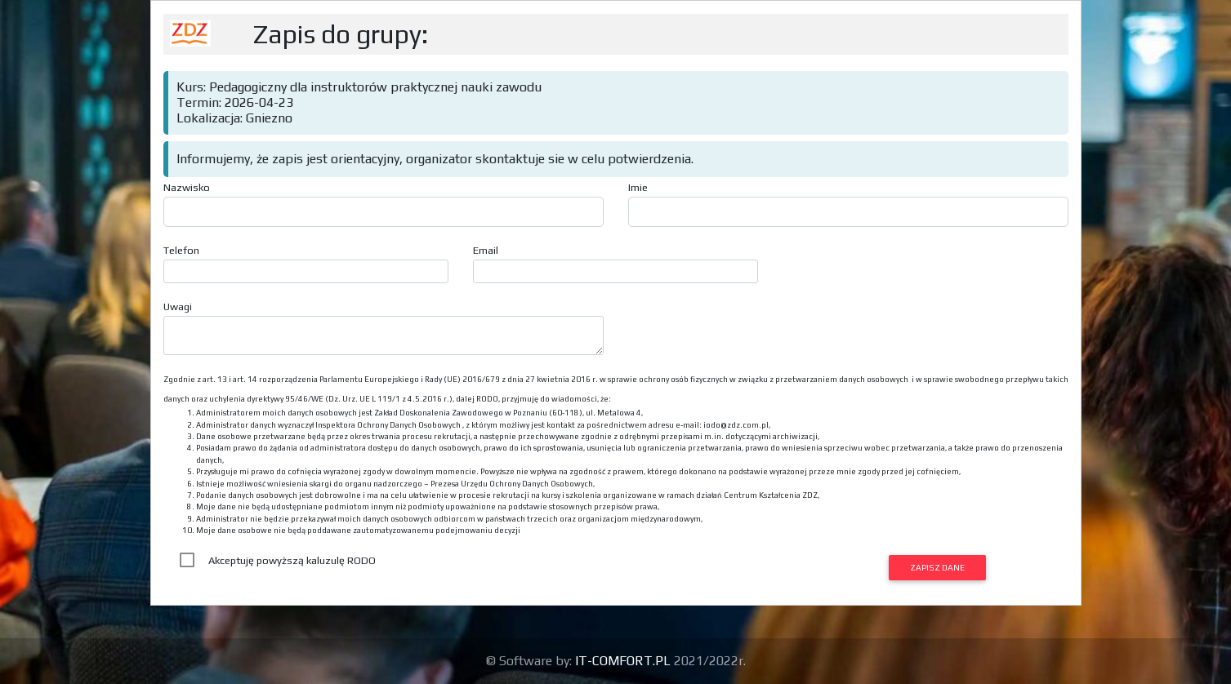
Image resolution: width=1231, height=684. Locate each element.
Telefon (181, 250)
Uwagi (177, 306)
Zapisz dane (937, 567)
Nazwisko (186, 187)
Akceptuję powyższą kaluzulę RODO (292, 560)
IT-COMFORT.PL (624, 660)
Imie (638, 187)
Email (485, 250)
